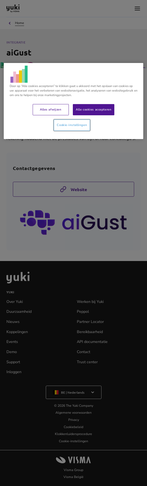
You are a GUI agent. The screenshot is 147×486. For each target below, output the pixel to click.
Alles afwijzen (50, 109)
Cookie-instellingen (72, 125)
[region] (74, 101)
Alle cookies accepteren (93, 109)
